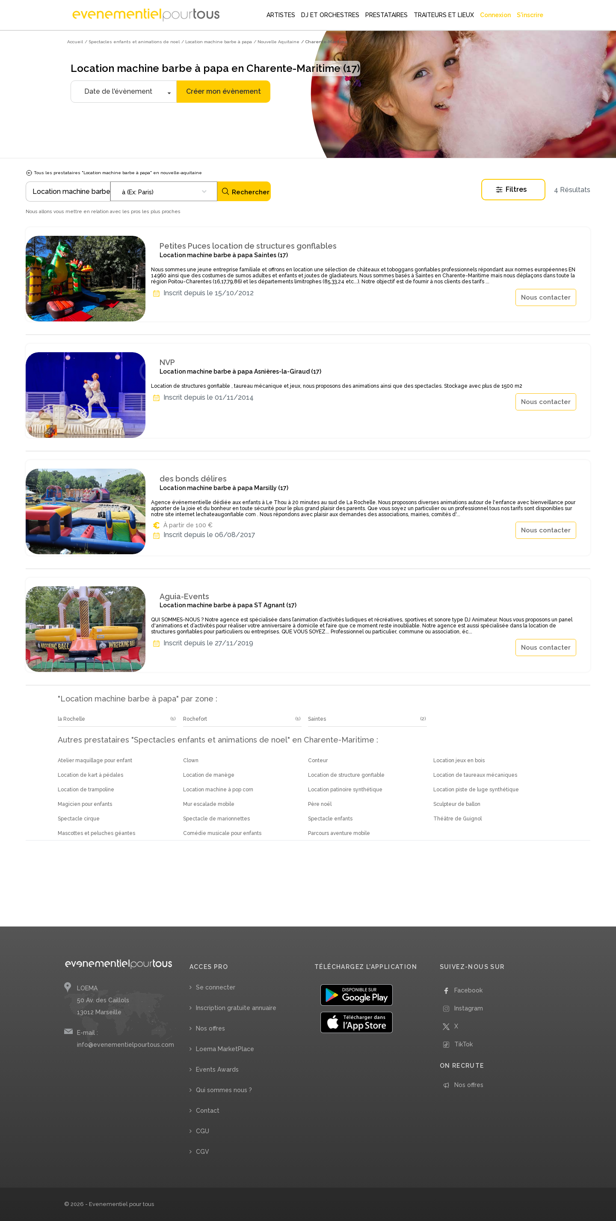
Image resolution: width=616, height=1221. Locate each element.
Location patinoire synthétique (345, 790)
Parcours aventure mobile (339, 833)
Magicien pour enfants (85, 804)
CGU (202, 1131)
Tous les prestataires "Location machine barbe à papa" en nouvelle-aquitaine (114, 172)
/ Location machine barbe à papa (216, 41)
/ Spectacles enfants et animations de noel (132, 41)
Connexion (495, 15)
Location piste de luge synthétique (476, 790)
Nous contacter (546, 297)
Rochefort (195, 719)
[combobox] (163, 191)
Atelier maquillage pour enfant (95, 760)
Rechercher (245, 191)
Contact (207, 1110)
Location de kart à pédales (90, 775)
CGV (202, 1151)
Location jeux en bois (459, 760)
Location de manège (208, 775)
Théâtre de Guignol (457, 819)
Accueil (75, 41)
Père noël (320, 804)
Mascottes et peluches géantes (96, 833)
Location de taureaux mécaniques (475, 775)
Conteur (318, 760)
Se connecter (215, 987)
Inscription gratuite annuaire (236, 1007)
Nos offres (210, 1028)
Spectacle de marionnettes (216, 819)
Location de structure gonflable (346, 775)
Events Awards (217, 1069)
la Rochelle (71, 719)
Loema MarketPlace (225, 1049)
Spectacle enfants (330, 819)
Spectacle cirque (79, 819)
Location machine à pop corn (218, 790)
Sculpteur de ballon (456, 804)
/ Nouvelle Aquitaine (276, 41)
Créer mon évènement (223, 91)
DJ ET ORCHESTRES (330, 15)
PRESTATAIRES (386, 15)
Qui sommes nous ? (224, 1090)
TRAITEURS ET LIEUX (444, 15)
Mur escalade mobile (208, 804)
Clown (190, 760)
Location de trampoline (86, 790)
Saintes (317, 719)
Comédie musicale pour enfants (222, 833)
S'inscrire (530, 15)
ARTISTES (281, 15)
